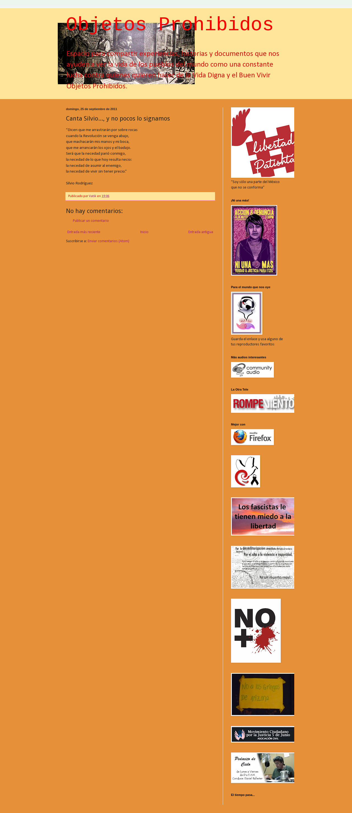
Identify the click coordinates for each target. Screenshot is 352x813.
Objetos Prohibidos (170, 25)
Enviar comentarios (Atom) (108, 241)
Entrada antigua (200, 232)
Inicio (144, 232)
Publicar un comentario (91, 221)
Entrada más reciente (83, 232)
